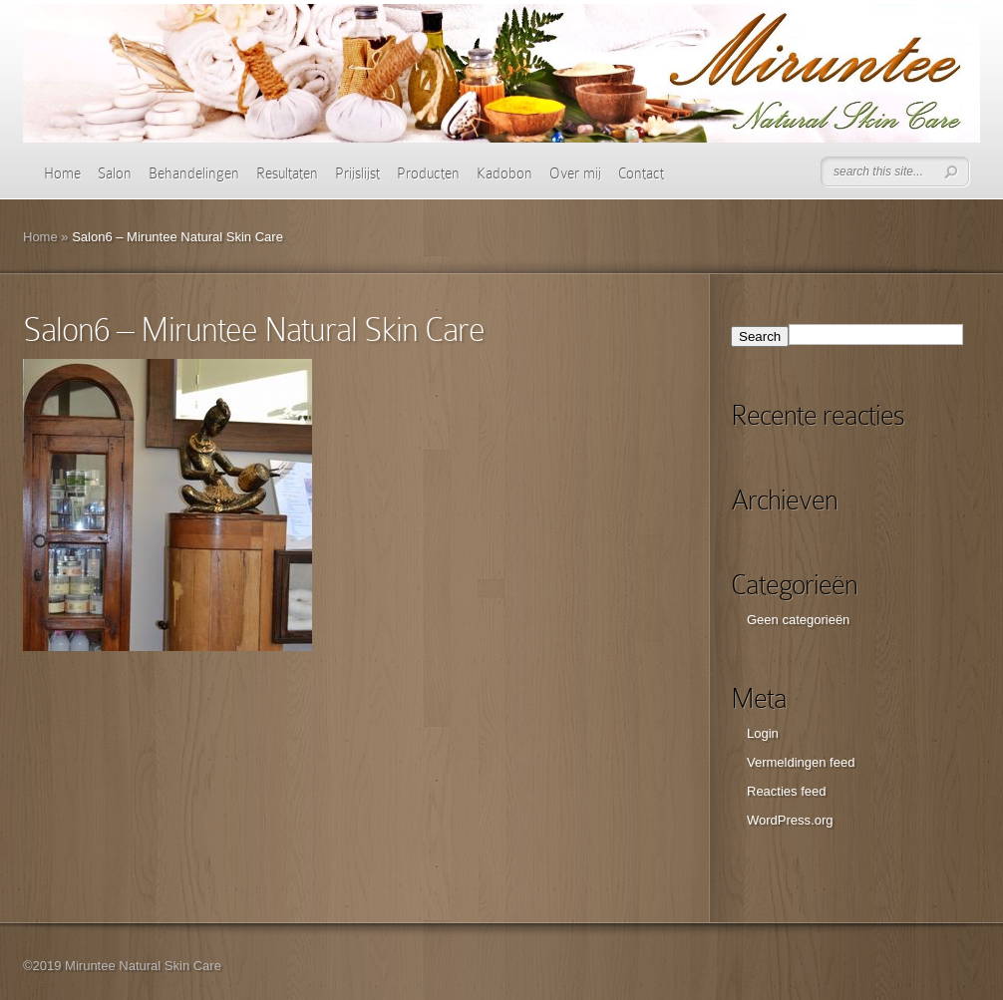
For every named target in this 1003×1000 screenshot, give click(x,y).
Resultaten (287, 173)
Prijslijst (357, 173)
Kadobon (504, 173)
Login (763, 733)
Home (62, 173)
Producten (428, 173)
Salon (115, 173)
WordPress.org (790, 820)
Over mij (575, 173)
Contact (641, 173)
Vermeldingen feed (800, 762)
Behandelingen (194, 173)
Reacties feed (787, 791)
